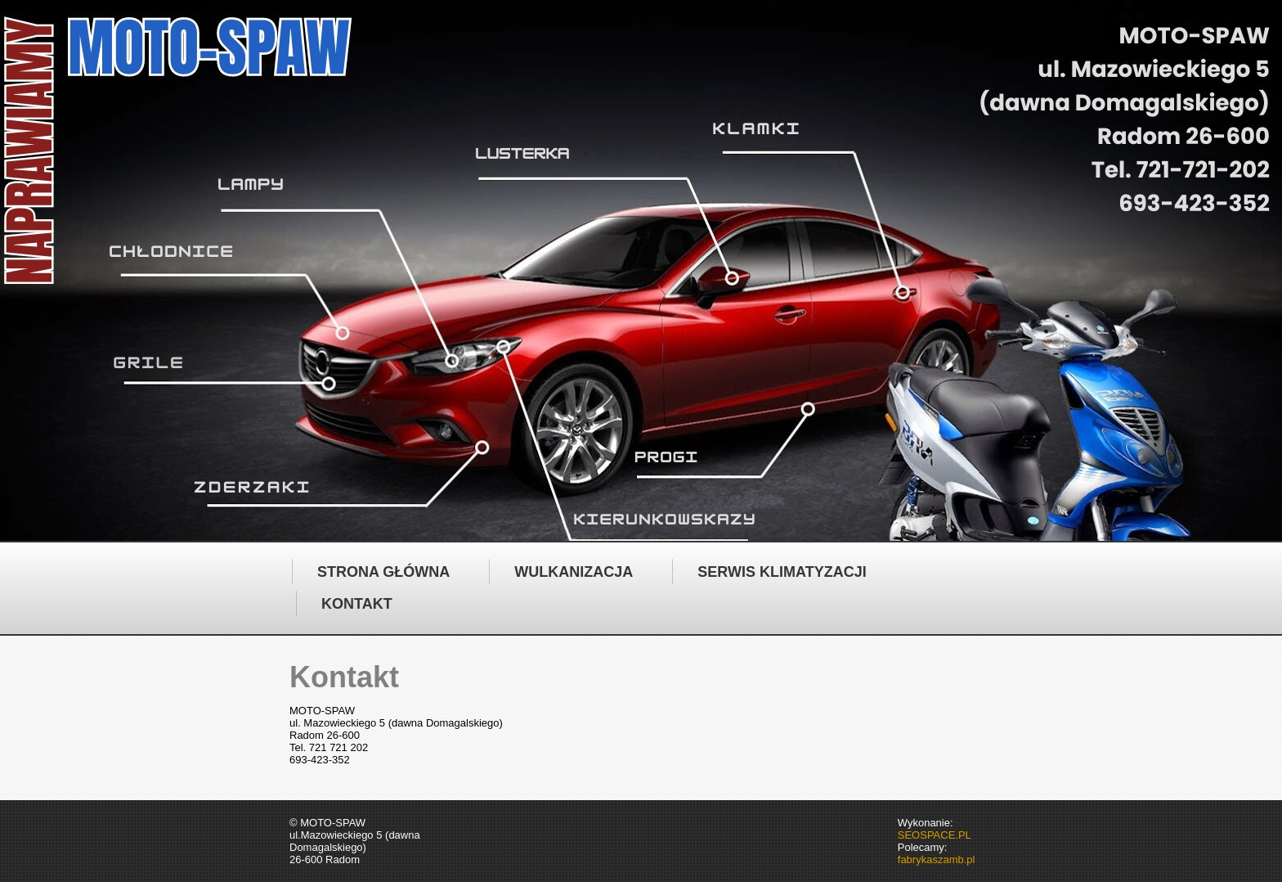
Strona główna (383, 572)
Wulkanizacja (573, 572)
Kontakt (356, 604)
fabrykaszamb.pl (936, 859)
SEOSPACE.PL (934, 835)
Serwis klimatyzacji (781, 572)
